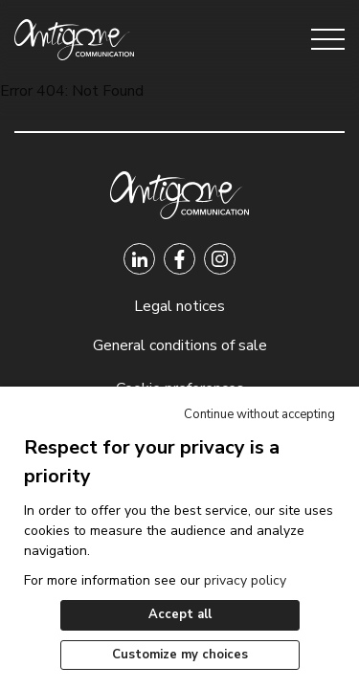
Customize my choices (180, 654)
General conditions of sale (180, 345)
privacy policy (245, 580)
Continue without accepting (259, 414)
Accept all (180, 614)
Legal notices (179, 306)
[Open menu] (328, 40)
